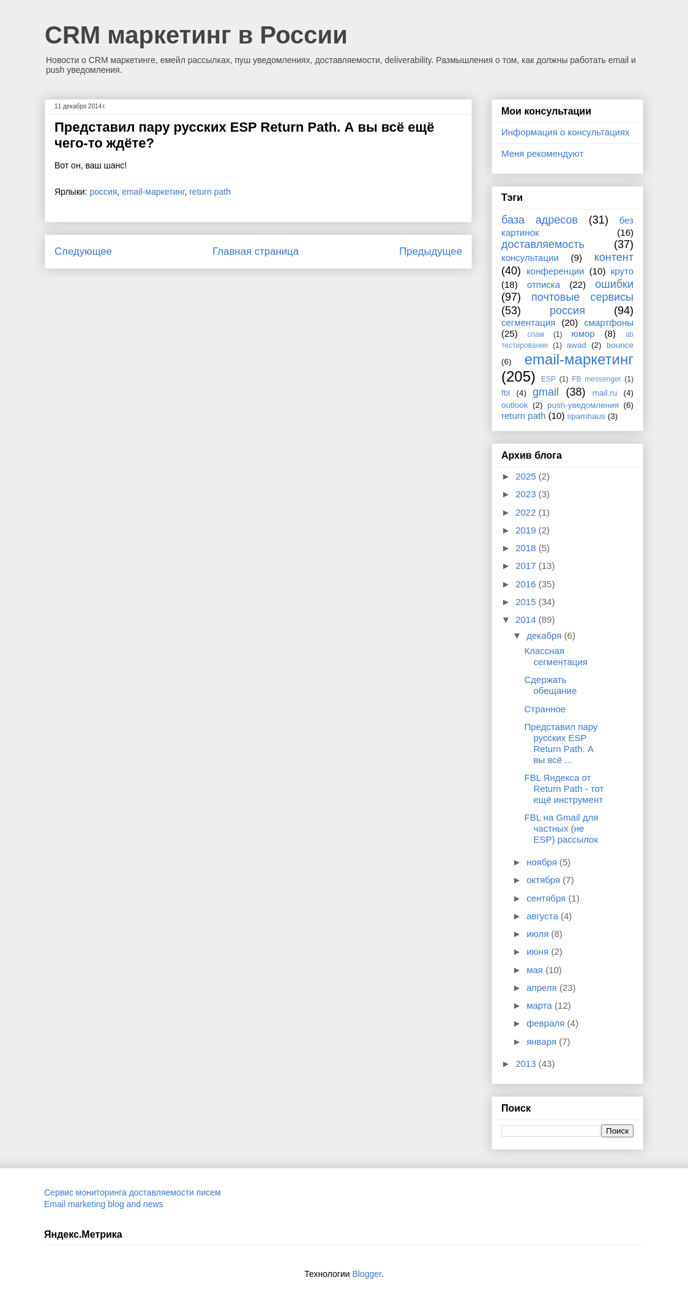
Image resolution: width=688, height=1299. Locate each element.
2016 (527, 584)
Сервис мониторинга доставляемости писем (132, 1192)
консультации (530, 257)
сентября (547, 898)
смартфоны (609, 322)
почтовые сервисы (582, 297)
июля (538, 933)
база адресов (539, 220)
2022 (527, 512)
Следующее (83, 251)
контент (614, 257)
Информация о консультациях (565, 132)
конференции (555, 271)
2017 (527, 565)
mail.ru (605, 392)
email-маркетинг (153, 192)
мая (535, 970)
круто (622, 271)
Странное (545, 709)
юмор (583, 333)
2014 (527, 619)
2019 (527, 530)
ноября (542, 862)
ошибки (614, 284)
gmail (546, 392)
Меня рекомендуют (542, 153)
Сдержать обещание (551, 685)
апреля (542, 987)
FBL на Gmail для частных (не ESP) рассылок (562, 828)
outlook (514, 405)
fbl (505, 392)
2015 (527, 602)
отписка (543, 284)
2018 (527, 548)
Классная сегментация (556, 656)
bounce (620, 345)
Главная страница (255, 251)
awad (576, 345)
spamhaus (586, 416)
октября (544, 880)
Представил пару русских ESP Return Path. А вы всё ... (561, 743)
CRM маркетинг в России (196, 34)
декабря (545, 635)
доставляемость (543, 244)
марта (540, 1005)
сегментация (528, 322)
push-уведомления (583, 405)
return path (210, 192)
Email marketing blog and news (103, 1204)
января (542, 1041)
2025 (527, 476)
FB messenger (596, 379)
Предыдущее (430, 251)
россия (103, 192)
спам (536, 334)
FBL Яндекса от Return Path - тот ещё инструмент (564, 788)
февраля (546, 1023)
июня (538, 951)
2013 (527, 1063)
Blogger (366, 1274)
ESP (548, 379)
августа (543, 916)
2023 (527, 494)
